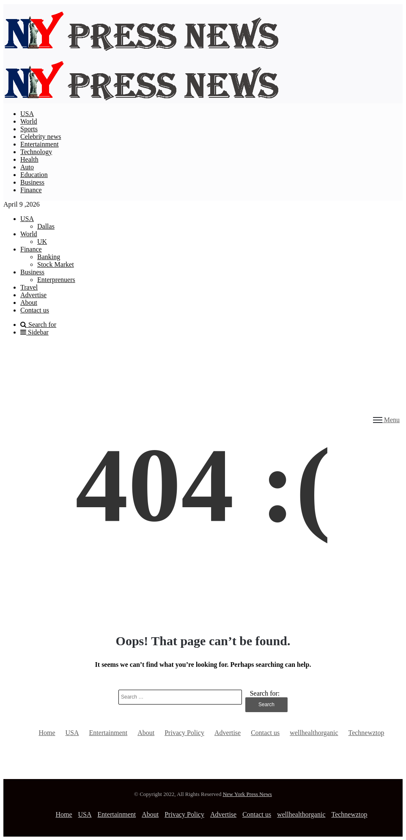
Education (34, 174)
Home (46, 732)
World (28, 121)
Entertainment (39, 144)
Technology (36, 151)
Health (29, 159)
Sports (29, 129)
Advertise (33, 294)
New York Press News (247, 794)
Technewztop (366, 732)
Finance (31, 189)
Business (32, 182)
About (28, 302)
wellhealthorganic (314, 732)
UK (42, 241)
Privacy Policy (184, 732)
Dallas (46, 226)
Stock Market (55, 264)
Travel (29, 287)
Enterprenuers (56, 279)
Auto (27, 167)
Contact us (34, 310)
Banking (48, 256)
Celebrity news (40, 136)
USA (27, 113)
